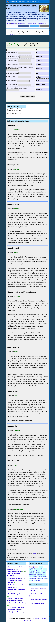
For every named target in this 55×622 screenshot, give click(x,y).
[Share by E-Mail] (44, 26)
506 (43, 34)
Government (38, 569)
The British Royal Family (16, 594)
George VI (40, 578)
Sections (21, 2)
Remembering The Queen (16, 589)
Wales (44, 572)
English (31, 569)
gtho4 (34, 553)
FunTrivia (37, 603)
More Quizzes (39, 599)
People (41, 567)
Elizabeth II (38, 572)
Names (38, 570)
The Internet (32, 574)
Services (35, 2)
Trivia (28, 2)
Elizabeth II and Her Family (17, 603)
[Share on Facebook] (25, 26)
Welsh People (33, 576)
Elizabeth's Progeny (14, 571)
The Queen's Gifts (14, 612)
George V (37, 580)
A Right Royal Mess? (14, 578)
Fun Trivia (12, 2)
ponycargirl (13, 34)
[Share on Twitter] (35, 26)
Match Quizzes (33, 567)
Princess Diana (41, 574)
